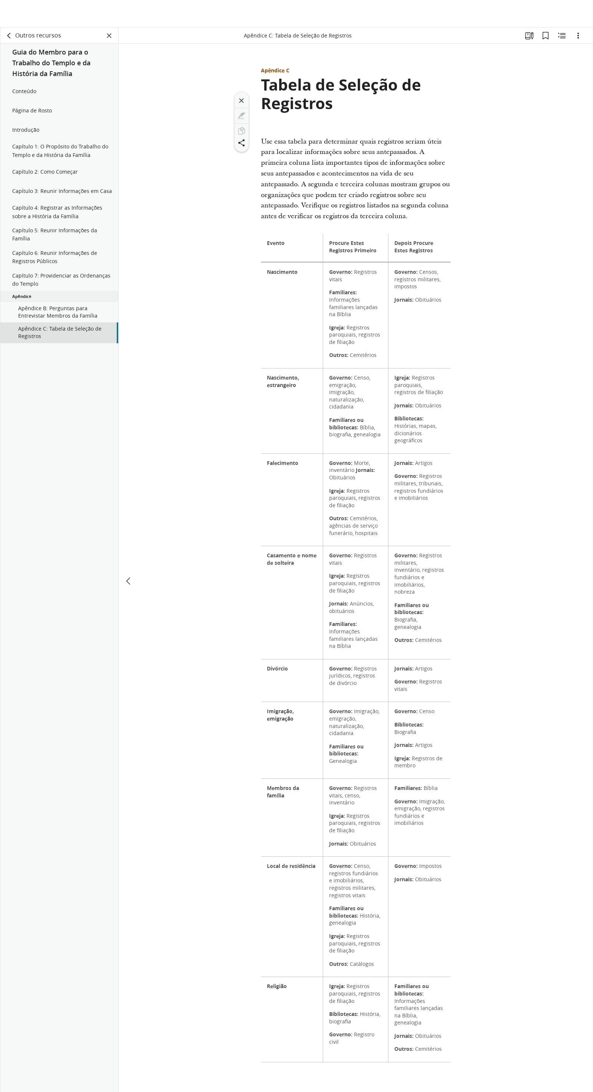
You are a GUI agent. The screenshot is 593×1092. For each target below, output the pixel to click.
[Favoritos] (545, 35)
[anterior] (129, 553)
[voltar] (9, 36)
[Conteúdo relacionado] (561, 35)
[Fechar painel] (109, 36)
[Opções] (578, 35)
